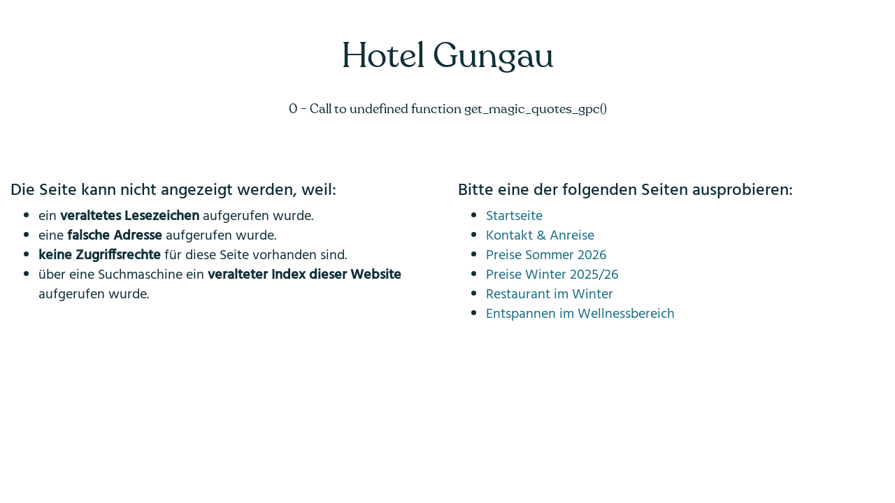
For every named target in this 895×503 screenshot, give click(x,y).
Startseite (514, 216)
